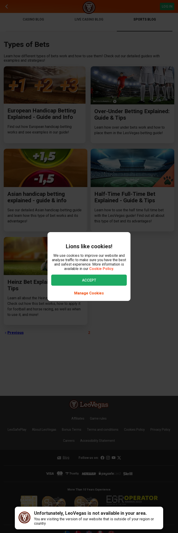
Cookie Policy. (101, 268)
